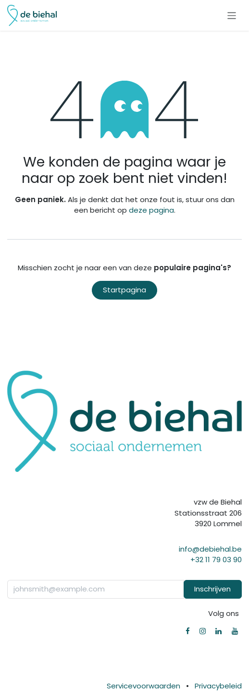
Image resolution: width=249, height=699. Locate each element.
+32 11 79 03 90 (216, 559)
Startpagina (124, 290)
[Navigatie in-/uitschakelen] (232, 15)
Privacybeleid (218, 686)
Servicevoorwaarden (143, 686)
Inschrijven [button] (212, 589)
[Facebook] (187, 631)
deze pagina (151, 210)
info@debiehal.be (210, 549)
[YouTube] (234, 631)
